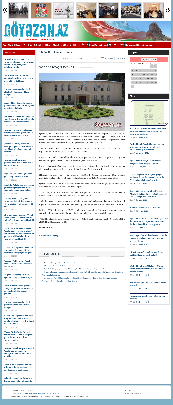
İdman (85, 44)
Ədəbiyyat (103, 45)
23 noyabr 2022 (142, 153)
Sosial (24, 44)
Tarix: (88, 58)
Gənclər (76, 45)
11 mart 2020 (141, 183)
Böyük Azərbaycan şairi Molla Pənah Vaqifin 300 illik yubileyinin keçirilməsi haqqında (77, 269)
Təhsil (47, 45)
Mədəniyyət (65, 45)
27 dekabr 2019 (142, 288)
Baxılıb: (68, 58)
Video (121, 44)
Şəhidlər (93, 45)
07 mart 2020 (141, 200)
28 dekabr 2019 (142, 275)
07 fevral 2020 (142, 244)
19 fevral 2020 (142, 211)
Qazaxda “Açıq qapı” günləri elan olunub (59, 263)
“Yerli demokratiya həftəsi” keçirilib (58, 266)
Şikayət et (109, 58)
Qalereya (113, 44)
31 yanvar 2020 (142, 258)
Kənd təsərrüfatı (35, 45)
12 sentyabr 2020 (143, 167)
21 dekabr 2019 (142, 302)
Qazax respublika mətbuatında (138, 45)
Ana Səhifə (8, 45)
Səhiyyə (55, 45)
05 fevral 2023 (142, 137)
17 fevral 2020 (142, 228)
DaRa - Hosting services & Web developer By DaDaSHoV (39, 393)
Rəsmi (17, 45)
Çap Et (122, 58)
